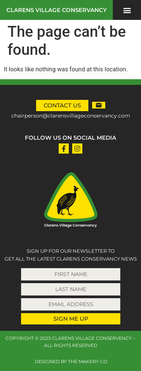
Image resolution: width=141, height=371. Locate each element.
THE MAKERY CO (87, 361)
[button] (127, 10)
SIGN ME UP (70, 318)
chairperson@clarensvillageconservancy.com (70, 115)
